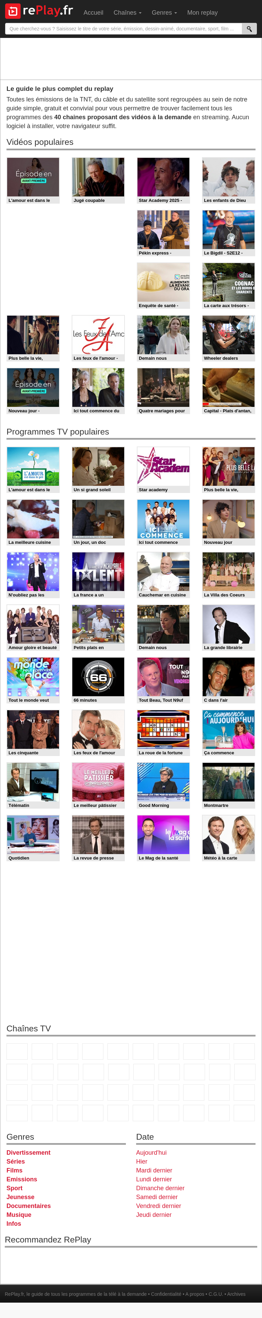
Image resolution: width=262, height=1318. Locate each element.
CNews (17, 1092)
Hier (141, 1161)
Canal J (244, 1092)
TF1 (17, 1051)
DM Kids (67, 1113)
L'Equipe (193, 1092)
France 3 (67, 1051)
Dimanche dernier (160, 1188)
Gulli (219, 1092)
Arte (168, 1051)
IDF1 (168, 1113)
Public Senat (244, 1113)
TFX (244, 1051)
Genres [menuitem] (164, 12)
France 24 (118, 1092)
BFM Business (67, 1092)
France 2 (42, 1051)
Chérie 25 (169, 1072)
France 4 (17, 1072)
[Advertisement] (131, 58)
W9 (193, 1051)
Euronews (92, 1092)
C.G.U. (215, 1294)
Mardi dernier (154, 1170)
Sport (14, 1188)
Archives (236, 1294)
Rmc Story (144, 1072)
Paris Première (219, 1072)
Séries (15, 1161)
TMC (219, 1051)
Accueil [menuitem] (93, 12)
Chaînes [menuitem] (128, 12)
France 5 (118, 1051)
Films (14, 1170)
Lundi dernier (154, 1179)
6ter (93, 1072)
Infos (13, 1223)
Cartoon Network (17, 1113)
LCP (193, 1113)
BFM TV (42, 1092)
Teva (194, 1072)
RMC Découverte (118, 1072)
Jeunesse (20, 1197)
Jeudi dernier (154, 1214)
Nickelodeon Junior (118, 1113)
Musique (18, 1214)
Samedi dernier (157, 1197)
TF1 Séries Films (68, 1072)
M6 (143, 1051)
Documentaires (28, 1206)
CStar (43, 1072)
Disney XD (42, 1113)
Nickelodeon (92, 1113)
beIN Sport (143, 1092)
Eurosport (168, 1092)
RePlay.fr (14, 1294)
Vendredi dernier (158, 1206)
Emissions (21, 1179)
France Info (245, 1072)
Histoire (143, 1113)
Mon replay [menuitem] (202, 12)
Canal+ (92, 1051)
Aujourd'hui (151, 1152)
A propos (194, 1294)
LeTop (219, 1113)
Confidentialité (166, 1294)
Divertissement (28, 1152)
